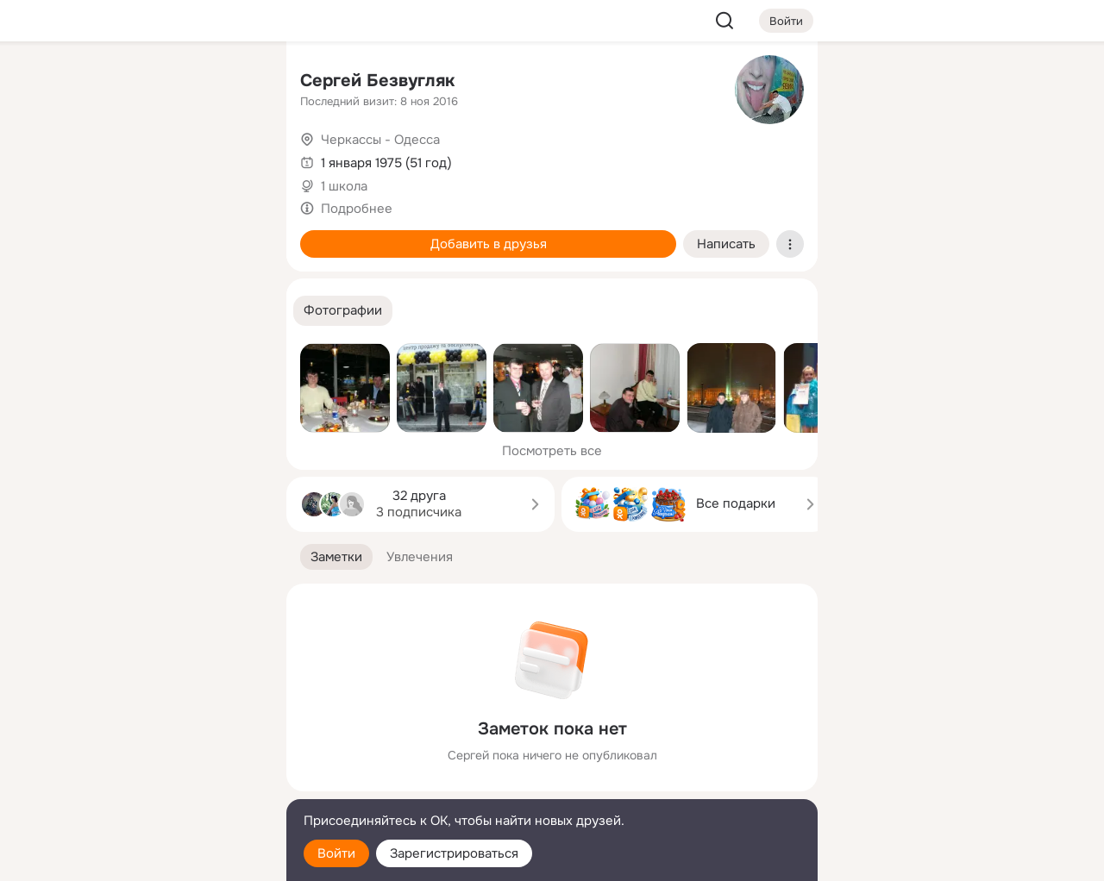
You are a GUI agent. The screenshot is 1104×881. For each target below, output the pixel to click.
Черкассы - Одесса (380, 139)
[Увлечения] (159, 83)
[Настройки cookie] (158, 858)
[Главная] (83, 83)
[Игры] (235, 234)
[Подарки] (83, 234)
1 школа (344, 186)
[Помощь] (83, 310)
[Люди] (159, 159)
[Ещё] (158, 747)
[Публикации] (83, 159)
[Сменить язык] (158, 784)
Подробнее (356, 209)
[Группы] (235, 83)
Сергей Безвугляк (377, 80)
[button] (342, 311)
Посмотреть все (552, 450)
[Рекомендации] (159, 310)
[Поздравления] (159, 234)
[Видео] (235, 159)
